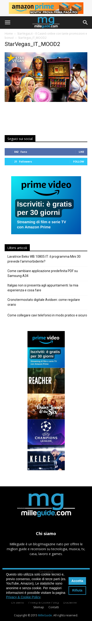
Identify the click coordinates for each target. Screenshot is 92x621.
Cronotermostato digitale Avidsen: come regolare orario (43, 302)
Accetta (77, 581)
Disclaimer (70, 602)
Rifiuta (77, 590)
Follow (78, 161)
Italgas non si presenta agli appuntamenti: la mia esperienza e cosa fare (42, 287)
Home (9, 34)
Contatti (53, 607)
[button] (7, 22)
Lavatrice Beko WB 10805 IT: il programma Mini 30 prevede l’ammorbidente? (44, 259)
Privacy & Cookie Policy (43, 602)
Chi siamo (17, 602)
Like (81, 151)
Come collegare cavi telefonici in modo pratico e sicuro (47, 315)
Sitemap (38, 607)
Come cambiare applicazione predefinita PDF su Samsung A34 (42, 273)
